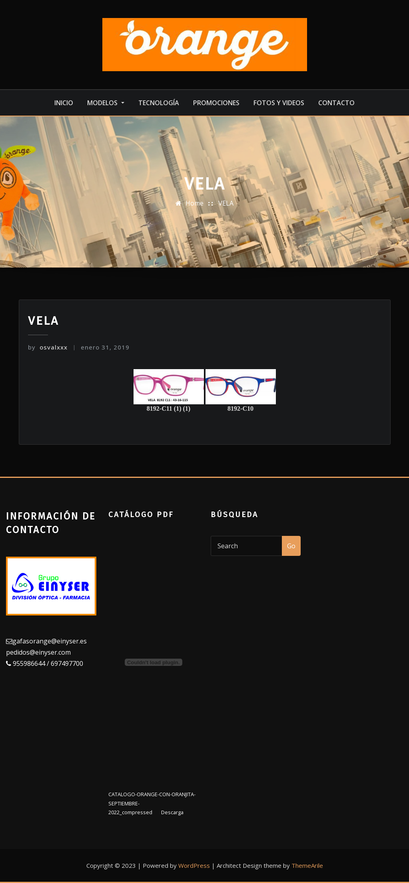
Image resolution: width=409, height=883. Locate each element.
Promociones (216, 102)
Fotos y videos (278, 102)
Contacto (336, 102)
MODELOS (105, 102)
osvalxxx (48, 347)
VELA (225, 203)
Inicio (63, 102)
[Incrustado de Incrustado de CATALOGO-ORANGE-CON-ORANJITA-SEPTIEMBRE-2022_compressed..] (153, 662)
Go (291, 545)
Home (195, 203)
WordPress (194, 865)
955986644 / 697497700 (47, 663)
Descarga (172, 812)
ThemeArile (307, 865)
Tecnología (158, 102)
